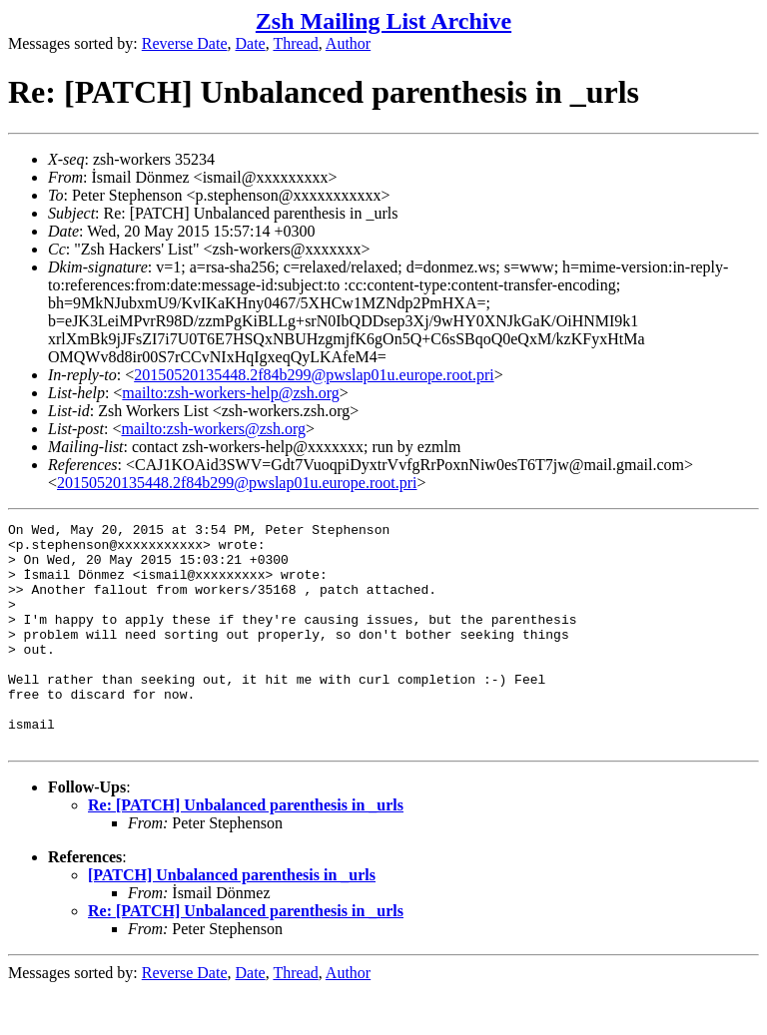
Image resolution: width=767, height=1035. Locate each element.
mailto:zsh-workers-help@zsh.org (231, 392)
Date (251, 43)
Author (348, 43)
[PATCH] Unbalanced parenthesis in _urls (232, 919)
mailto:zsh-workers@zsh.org (213, 428)
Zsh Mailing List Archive (383, 21)
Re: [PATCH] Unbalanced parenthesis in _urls (245, 849)
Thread (295, 43)
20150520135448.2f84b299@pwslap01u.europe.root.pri (313, 374)
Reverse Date (185, 43)
